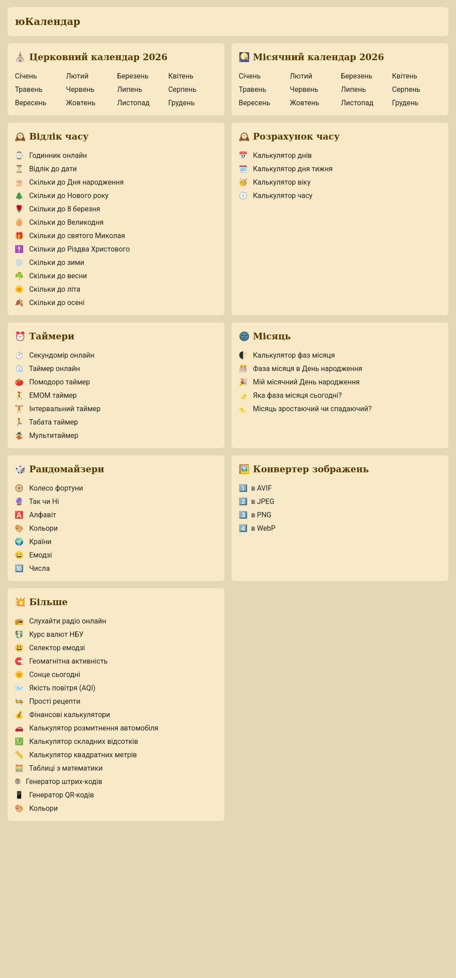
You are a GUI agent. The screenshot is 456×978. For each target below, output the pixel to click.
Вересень (30, 103)
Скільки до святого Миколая (70, 235)
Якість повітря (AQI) (55, 688)
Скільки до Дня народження (69, 182)
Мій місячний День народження (299, 382)
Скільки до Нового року (61, 195)
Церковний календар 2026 (91, 57)
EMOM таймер (46, 395)
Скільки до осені (50, 302)
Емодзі (33, 555)
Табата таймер (46, 422)
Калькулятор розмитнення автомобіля (86, 728)
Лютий (77, 76)
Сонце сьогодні (47, 674)
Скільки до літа (47, 289)
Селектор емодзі (50, 648)
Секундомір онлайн (54, 355)
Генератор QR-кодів (54, 795)
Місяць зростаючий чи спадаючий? (305, 408)
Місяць (265, 336)
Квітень (181, 76)
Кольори (36, 528)
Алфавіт (35, 515)
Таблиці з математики (58, 768)
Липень (129, 89)
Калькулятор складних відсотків (76, 741)
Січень (26, 76)
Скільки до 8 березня (57, 209)
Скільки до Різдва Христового (72, 249)
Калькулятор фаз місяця (287, 355)
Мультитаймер (46, 435)
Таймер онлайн (47, 368)
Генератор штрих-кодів (58, 781)
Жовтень (80, 103)
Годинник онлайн (51, 155)
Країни (33, 541)
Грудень (181, 103)
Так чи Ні (37, 501)
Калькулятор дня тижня (286, 169)
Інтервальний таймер (57, 408)
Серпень (182, 89)
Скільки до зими (49, 262)
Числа (32, 568)
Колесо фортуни (49, 488)
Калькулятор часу (276, 195)
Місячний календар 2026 (311, 57)
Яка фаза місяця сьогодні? (290, 395)
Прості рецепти (47, 701)
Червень (80, 89)
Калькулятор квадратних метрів (76, 755)
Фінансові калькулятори (62, 714)
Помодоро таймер (52, 382)
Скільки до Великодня (59, 222)
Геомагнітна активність (61, 661)
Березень (133, 76)
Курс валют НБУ (49, 634)
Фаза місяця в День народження (300, 368)
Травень (28, 89)
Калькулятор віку (275, 182)
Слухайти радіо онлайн (60, 621)
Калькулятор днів (275, 155)
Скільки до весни (51, 276)
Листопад (133, 103)
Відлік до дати (46, 169)
